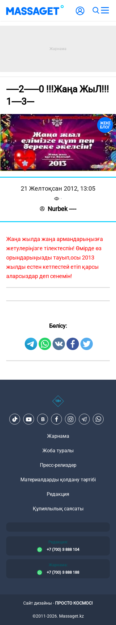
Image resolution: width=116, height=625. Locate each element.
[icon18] (58, 404)
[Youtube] (29, 419)
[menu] (105, 10)
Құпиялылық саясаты (58, 509)
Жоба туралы (58, 451)
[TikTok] (15, 419)
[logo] (35, 10)
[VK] (43, 419)
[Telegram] (84, 419)
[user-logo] (80, 14)
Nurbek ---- (58, 209)
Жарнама (58, 436)
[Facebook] (57, 419)
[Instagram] (70, 419)
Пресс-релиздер (58, 465)
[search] (96, 10)
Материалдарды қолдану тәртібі (58, 480)
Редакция (58, 494)
